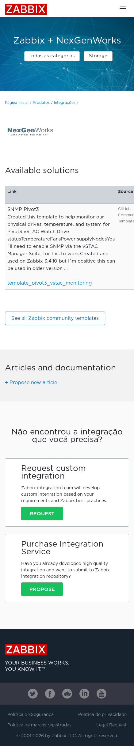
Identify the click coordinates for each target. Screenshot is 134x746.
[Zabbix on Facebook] (50, 694)
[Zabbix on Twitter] (33, 694)
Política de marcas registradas (39, 725)
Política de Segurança (30, 715)
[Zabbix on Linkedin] (84, 694)
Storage (98, 56)
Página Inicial (17, 102)
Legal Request (111, 725)
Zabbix (26, 9)
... (66, 269)
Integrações (64, 102)
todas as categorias (52, 56)
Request (42, 513)
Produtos (41, 102)
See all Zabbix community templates (55, 318)
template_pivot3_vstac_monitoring (49, 283)
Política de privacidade (102, 715)
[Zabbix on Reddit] (67, 694)
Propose (42, 589)
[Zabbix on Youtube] (101, 694)
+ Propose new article (31, 383)
